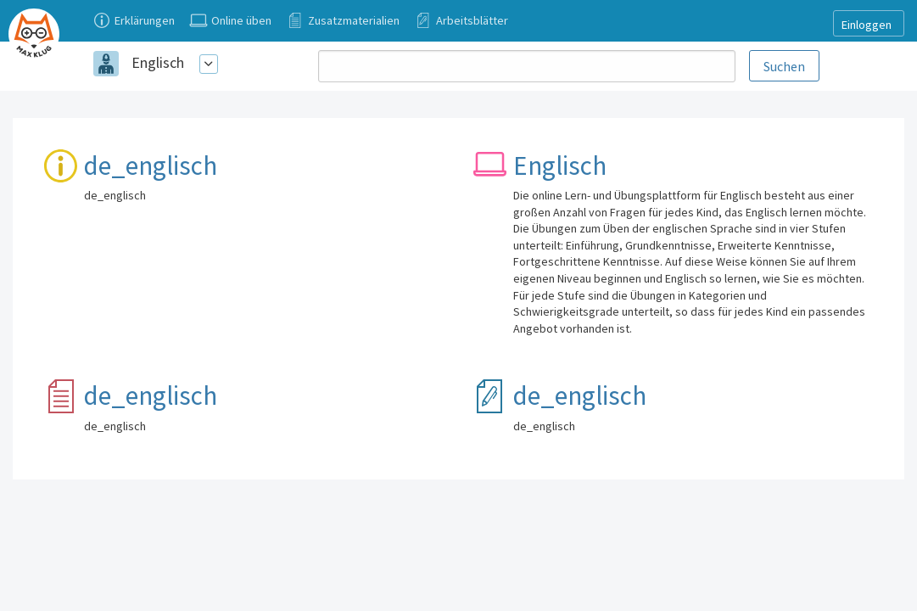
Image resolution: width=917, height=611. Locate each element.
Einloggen (867, 24)
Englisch (157, 62)
